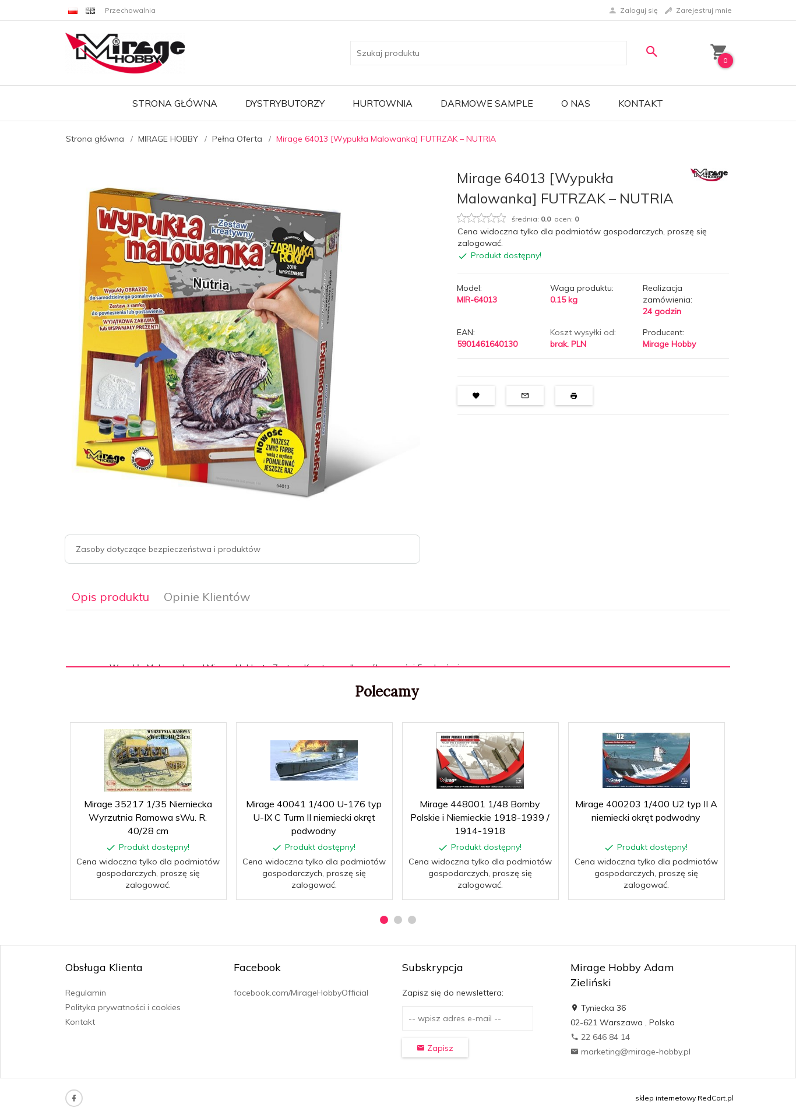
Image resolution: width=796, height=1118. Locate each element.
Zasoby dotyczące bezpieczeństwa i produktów (168, 549)
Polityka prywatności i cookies (123, 1007)
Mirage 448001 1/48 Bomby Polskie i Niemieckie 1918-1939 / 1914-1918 (480, 817)
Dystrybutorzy (285, 103)
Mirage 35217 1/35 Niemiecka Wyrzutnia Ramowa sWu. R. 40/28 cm (148, 817)
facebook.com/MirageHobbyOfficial (301, 992)
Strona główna (174, 103)
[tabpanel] (398, 638)
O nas (575, 103)
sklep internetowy (665, 1098)
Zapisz (435, 1048)
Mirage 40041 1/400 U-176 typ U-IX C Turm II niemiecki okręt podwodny (314, 817)
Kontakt (640, 103)
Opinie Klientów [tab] (207, 596)
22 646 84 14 (600, 1037)
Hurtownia (383, 103)
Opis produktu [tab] (110, 596)
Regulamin (85, 992)
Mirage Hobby (669, 344)
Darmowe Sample (487, 103)
